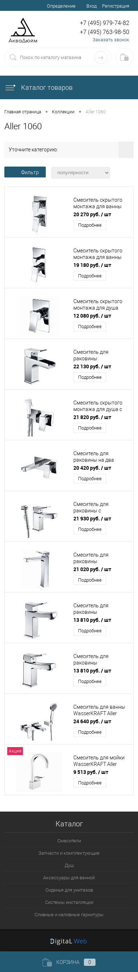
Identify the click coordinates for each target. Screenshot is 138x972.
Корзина (69, 962)
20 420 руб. (92, 467)
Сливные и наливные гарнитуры (69, 914)
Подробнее (90, 225)
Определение (61, 6)
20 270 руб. (92, 214)
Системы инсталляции (69, 902)
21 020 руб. (92, 569)
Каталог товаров (38, 87)
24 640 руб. (92, 721)
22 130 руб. (92, 366)
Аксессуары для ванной (69, 877)
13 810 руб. (92, 619)
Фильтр (25, 172)
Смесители (69, 840)
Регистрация (115, 6)
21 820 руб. (92, 417)
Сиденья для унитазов (69, 890)
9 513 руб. (90, 771)
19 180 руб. (92, 264)
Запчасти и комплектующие (69, 853)
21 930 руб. (92, 518)
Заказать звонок (111, 39)
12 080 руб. (92, 315)
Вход (91, 6)
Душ (69, 865)
